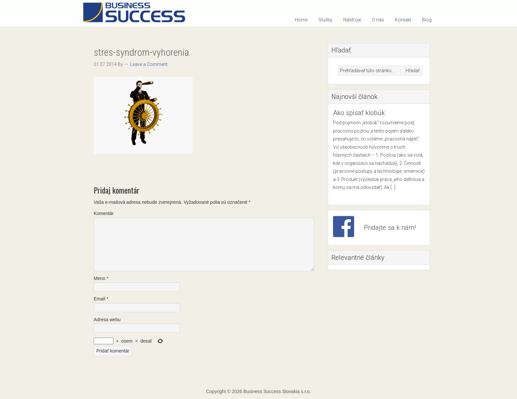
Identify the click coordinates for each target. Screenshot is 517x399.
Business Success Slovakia (136, 13)
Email (101, 298)
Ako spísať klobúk (359, 113)
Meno (101, 278)
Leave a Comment (148, 64)
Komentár (104, 213)
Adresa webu (107, 319)
